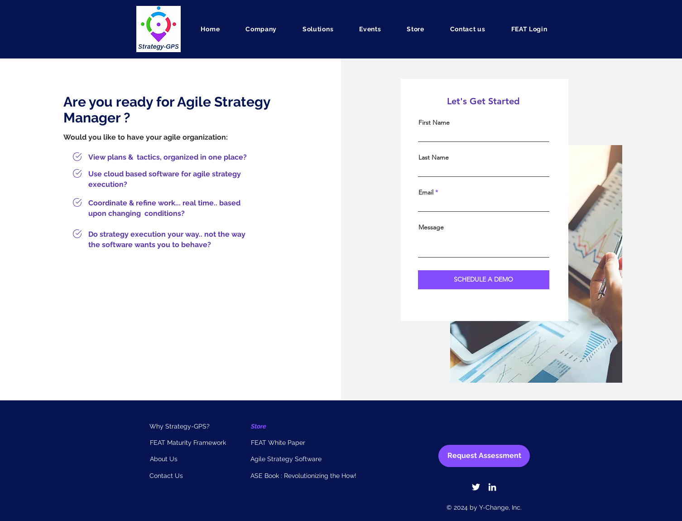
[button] (261, 29)
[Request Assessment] (484, 456)
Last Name (433, 157)
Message (431, 227)
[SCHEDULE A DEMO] (483, 279)
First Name (434, 122)
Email (425, 192)
